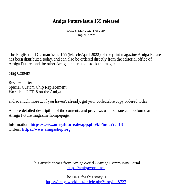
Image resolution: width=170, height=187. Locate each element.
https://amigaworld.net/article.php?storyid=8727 (86, 181)
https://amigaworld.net (86, 167)
